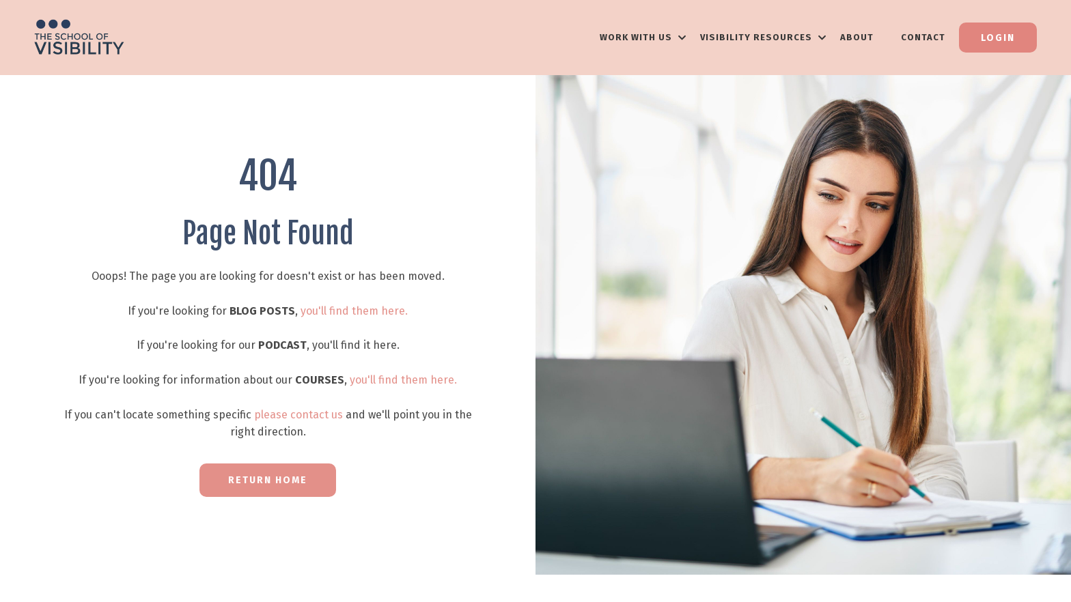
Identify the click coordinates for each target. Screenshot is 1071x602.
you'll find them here (353, 310)
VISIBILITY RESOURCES (763, 37)
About (857, 37)
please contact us (298, 414)
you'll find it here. (356, 345)
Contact (923, 37)
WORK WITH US (643, 37)
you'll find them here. (403, 379)
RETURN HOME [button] (267, 480)
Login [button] (998, 38)
